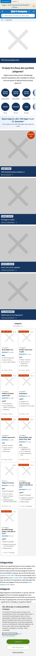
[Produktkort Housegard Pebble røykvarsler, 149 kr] (9, 425)
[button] (22, 326)
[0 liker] (32, 332)
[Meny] (2, 11)
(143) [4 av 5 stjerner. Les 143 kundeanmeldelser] (12, 485)
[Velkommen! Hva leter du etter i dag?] (19, 15)
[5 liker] (14, 512)
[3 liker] (14, 376)
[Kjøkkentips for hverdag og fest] (18, 296)
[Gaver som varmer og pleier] (18, 249)
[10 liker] (14, 465)
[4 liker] (32, 419)
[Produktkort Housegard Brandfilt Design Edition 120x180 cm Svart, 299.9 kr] (9, 517)
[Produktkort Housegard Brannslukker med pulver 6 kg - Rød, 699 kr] (26, 425)
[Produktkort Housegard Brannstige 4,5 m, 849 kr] (9, 337)
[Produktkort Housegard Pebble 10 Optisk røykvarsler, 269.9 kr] (9, 381)
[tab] (5, 1)
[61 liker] (14, 332)
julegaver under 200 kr (15, 578)
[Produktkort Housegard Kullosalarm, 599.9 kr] (26, 381)
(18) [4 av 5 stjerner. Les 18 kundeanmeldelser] (12, 352)
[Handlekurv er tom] (33, 11)
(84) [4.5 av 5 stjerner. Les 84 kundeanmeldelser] (12, 398)
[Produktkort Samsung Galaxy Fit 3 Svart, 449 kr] (9, 471)
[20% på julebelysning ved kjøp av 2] (18, 153)
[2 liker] (32, 376)
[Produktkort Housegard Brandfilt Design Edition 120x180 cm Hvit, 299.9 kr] (26, 471)
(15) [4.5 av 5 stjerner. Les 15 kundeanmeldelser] (30, 354)
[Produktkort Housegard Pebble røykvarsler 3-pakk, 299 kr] (26, 337)
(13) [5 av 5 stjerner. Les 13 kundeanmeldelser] (30, 489)
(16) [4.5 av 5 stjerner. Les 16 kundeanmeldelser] (30, 442)
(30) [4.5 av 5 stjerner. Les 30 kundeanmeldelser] (12, 440)
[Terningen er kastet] (18, 201)
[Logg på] (29, 11)
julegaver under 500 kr (7, 575)
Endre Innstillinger (18, 652)
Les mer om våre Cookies (9, 633)
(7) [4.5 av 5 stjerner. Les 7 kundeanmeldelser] (29, 396)
